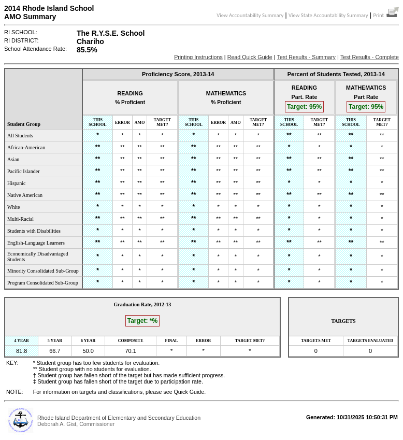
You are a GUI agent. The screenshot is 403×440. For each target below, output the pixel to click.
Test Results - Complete (369, 57)
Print (386, 15)
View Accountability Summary (250, 15)
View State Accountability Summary (328, 15)
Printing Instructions (198, 57)
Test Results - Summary (306, 57)
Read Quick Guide (249, 57)
